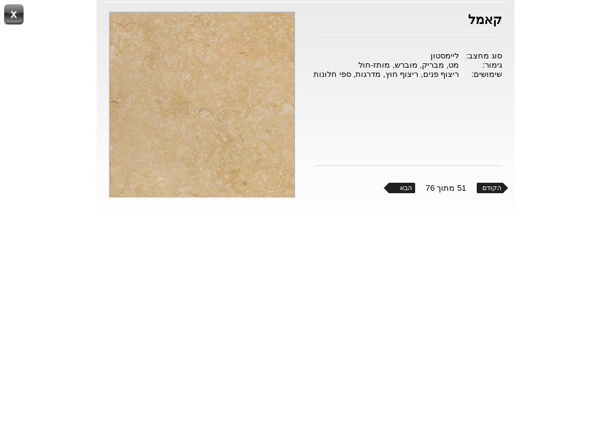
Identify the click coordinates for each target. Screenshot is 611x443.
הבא (406, 187)
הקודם (491, 187)
